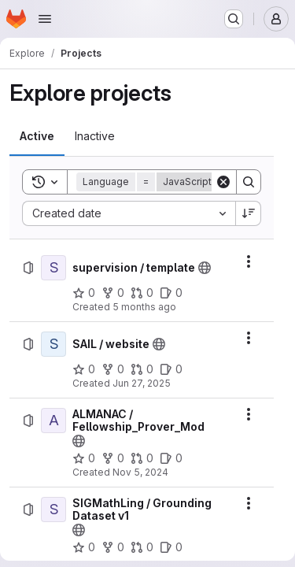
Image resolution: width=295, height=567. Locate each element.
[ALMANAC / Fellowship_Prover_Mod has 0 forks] (112, 458)
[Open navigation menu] (44, 19)
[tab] (37, 136)
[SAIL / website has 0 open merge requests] (142, 369)
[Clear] (223, 181)
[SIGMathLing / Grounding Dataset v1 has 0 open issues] (171, 547)
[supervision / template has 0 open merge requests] (142, 293)
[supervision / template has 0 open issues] (171, 293)
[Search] (248, 182)
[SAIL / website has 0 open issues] (171, 369)
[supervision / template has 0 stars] (83, 293)
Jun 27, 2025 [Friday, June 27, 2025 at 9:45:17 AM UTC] (141, 383)
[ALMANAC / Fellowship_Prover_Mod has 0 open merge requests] (142, 458)
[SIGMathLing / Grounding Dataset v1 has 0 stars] (83, 547)
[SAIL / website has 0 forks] (112, 369)
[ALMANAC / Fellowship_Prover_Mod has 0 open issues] (171, 458)
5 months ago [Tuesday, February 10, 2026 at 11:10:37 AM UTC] (144, 307)
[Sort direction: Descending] (248, 213)
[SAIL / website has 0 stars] (83, 369)
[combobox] (128, 213)
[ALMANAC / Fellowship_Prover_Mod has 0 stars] (83, 458)
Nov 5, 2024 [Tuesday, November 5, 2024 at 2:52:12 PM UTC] (140, 472)
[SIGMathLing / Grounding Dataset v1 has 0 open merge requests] (142, 547)
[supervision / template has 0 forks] (112, 293)
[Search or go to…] (233, 18)
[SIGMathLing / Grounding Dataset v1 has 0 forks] (112, 547)
